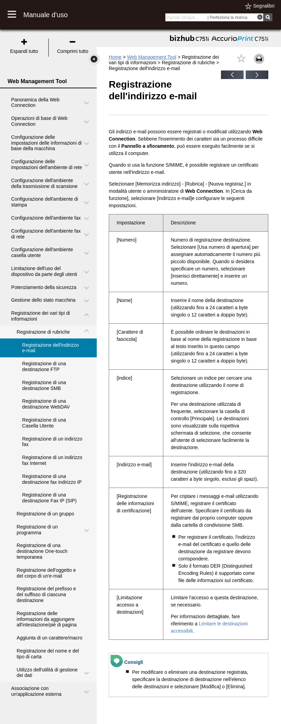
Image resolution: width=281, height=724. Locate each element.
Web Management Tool (151, 57)
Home (115, 57)
